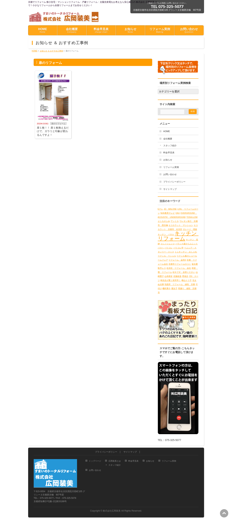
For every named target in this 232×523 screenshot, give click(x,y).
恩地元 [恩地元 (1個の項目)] (185, 276)
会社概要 (167, 138)
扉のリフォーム (58, 123)
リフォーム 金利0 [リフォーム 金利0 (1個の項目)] (177, 260)
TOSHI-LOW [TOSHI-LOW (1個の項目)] (192, 217)
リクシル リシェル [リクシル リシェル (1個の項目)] (167, 256)
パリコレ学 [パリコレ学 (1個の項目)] (178, 248)
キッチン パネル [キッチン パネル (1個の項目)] (166, 234)
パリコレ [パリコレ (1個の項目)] (168, 248)
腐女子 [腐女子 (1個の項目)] (174, 288)
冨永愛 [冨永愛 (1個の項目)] (195, 264)
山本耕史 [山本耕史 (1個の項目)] (168, 276)
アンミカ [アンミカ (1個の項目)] (175, 221)
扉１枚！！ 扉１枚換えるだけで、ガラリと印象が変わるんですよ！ (53, 131)
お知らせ (167, 160)
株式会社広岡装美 (112, 511)
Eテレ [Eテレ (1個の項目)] (160, 209)
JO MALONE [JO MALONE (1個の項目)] (170, 209)
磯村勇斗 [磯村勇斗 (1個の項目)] (166, 288)
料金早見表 (168, 152)
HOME (166, 131)
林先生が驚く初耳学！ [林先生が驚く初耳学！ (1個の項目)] (170, 280)
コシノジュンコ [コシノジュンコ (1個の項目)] (167, 244)
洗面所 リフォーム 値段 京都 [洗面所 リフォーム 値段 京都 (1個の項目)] (179, 284)
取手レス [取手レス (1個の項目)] (162, 268)
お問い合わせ (170, 174)
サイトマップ (170, 189)
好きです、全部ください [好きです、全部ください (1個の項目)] (184, 272)
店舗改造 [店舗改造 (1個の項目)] (177, 276)
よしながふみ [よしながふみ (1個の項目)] (164, 221)
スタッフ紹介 (170, 145)
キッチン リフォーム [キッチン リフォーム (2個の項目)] (180, 235)
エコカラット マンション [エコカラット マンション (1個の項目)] (180, 225)
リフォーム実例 (171, 167)
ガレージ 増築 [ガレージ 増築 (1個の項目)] (190, 229)
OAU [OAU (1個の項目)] (178, 213)
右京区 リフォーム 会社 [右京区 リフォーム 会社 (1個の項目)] (178, 268)
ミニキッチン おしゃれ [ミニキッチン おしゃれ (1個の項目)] (186, 252)
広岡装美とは (115, 461)
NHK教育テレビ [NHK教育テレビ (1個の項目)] (167, 213)
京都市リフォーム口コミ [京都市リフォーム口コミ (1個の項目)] (179, 264)
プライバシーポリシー (174, 181)
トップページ (95, 461)
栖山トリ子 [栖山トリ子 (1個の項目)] (186, 280)
